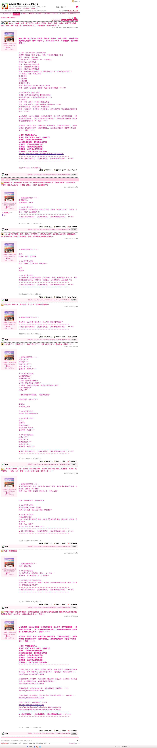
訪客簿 (62, 13)
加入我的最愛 (26, 8)
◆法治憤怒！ (12, 18)
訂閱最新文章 (34, 8)
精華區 (23, 13)
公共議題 (16, 10)
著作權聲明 (32, 743)
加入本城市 (11, 8)
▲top (78, 740)
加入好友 (11, 49)
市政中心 (72, 13)
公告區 (55, 13)
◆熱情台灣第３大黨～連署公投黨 (24, 4)
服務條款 (25, 743)
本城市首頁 (7, 13)
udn (2, 10)
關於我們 (12, 743)
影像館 (38, 13)
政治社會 (10, 10)
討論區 (16, 13)
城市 (6, 10)
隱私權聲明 (39, 743)
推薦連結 (47, 13)
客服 (45, 743)
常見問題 (18, 743)
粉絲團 (31, 746)
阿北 (5, 215)
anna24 (44, 6)
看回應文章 (56, 20)
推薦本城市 (18, 8)
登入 (116, 746)
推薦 (76, 27)
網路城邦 (77, 1)
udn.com (77, 743)
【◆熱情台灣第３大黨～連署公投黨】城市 (31, 10)
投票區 (31, 13)
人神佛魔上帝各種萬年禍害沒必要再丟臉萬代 (23, 6)
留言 (6, 49)
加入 (120, 746)
